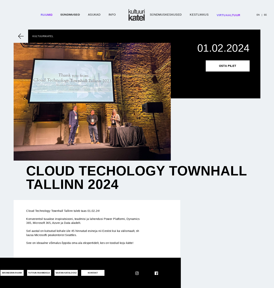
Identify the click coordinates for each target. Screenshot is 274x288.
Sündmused (70, 14)
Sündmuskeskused (166, 14)
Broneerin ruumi (12, 273)
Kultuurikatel (42, 36)
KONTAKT (93, 273)
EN (258, 15)
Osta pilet (227, 65)
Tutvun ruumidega (39, 273)
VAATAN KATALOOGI (66, 273)
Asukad (94, 14)
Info (112, 14)
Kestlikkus (199, 14)
